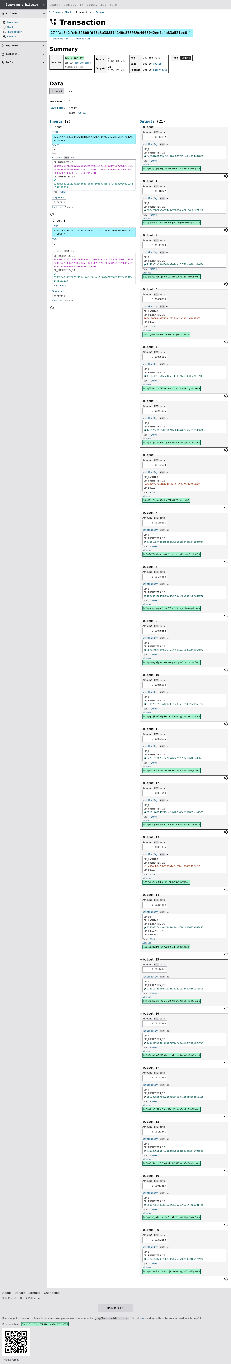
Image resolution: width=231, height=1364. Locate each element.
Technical (12, 54)
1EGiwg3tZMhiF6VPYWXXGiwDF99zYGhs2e (166, 947)
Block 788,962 (74, 58)
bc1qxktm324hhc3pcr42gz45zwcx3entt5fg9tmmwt (171, 1109)
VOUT (55, 145)
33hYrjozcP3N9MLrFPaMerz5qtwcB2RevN (166, 334)
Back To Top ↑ (115, 1308)
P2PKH (63, 192)
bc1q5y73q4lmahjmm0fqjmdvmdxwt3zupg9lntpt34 (171, 554)
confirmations (83, 63)
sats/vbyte (160, 69)
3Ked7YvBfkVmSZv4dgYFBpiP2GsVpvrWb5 (166, 500)
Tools (9, 62)
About (6, 1293)
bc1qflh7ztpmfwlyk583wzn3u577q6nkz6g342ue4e (171, 388)
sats (162, 132)
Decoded (57, 91)
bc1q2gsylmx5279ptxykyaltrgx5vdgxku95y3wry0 (171, 1055)
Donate (19, 1293)
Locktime (57, 108)
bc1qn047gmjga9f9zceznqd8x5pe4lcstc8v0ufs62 (171, 662)
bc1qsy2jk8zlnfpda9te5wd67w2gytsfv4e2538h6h (171, 716)
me (142, 1318)
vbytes (157, 63)
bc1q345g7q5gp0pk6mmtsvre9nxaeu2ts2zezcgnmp (171, 168)
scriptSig (57, 157)
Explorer (54, 12)
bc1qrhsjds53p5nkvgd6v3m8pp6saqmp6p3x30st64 (171, 442)
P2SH (152, 326)
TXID (55, 132)
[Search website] (139, 4)
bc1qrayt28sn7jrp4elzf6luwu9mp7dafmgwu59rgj (171, 277)
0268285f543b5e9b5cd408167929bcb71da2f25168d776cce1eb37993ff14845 (93, 139)
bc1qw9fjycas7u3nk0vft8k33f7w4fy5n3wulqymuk (171, 1163)
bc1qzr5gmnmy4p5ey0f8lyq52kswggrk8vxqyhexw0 (171, 608)
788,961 (82, 113)
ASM (67, 157)
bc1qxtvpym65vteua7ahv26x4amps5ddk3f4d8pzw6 (171, 824)
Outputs (147, 121)
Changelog (52, 1293)
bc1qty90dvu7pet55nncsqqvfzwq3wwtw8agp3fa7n (171, 222)
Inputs (56, 121)
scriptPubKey (150, 144)
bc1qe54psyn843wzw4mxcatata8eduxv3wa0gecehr (171, 770)
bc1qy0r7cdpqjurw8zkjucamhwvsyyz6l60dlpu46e (171, 1271)
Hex (70, 91)
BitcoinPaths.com (30, 1298)
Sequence (58, 197)
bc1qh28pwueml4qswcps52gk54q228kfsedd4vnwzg (171, 1001)
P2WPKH (153, 161)
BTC (156, 132)
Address (101, 12)
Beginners (12, 45)
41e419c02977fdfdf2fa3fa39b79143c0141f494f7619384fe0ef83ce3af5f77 (93, 232)
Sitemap (34, 1293)
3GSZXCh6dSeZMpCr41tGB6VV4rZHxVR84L (166, 882)
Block (68, 12)
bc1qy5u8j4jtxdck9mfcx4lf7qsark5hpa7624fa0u (171, 1217)
